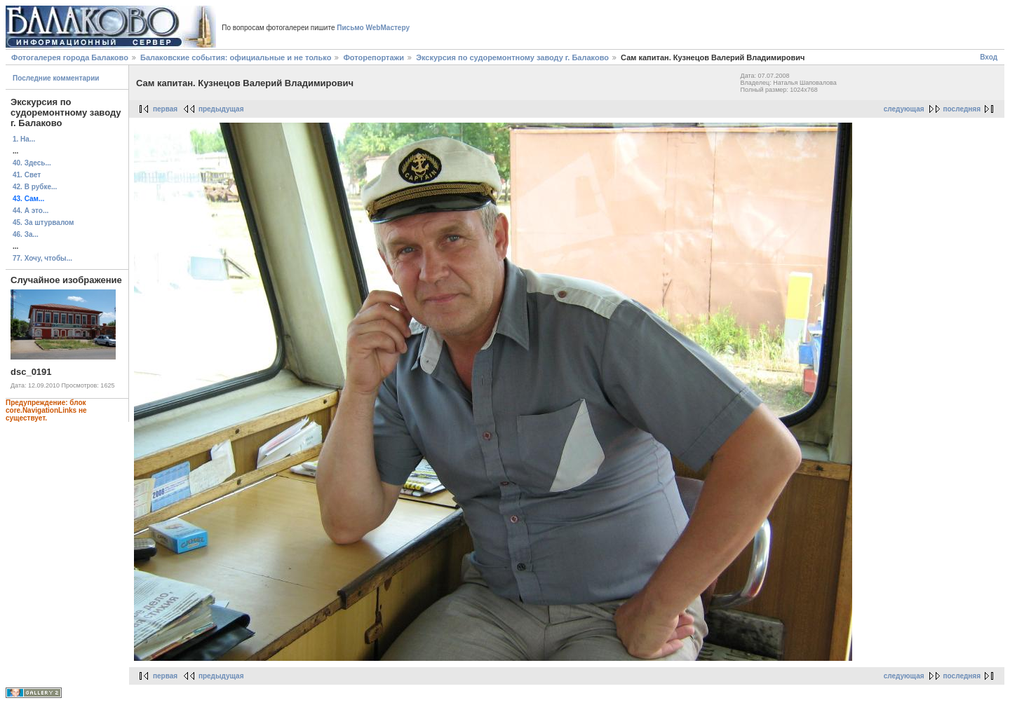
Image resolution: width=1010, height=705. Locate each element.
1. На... (24, 139)
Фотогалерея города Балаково (69, 57)
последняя (962, 109)
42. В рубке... (35, 187)
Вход (988, 57)
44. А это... (30, 210)
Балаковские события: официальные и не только (235, 57)
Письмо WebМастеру (373, 28)
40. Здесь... (32, 163)
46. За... (26, 234)
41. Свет (27, 175)
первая (165, 109)
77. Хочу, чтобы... (42, 258)
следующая (904, 109)
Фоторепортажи (373, 57)
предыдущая (221, 109)
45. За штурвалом (43, 222)
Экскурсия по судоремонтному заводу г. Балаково (512, 57)
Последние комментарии (56, 78)
